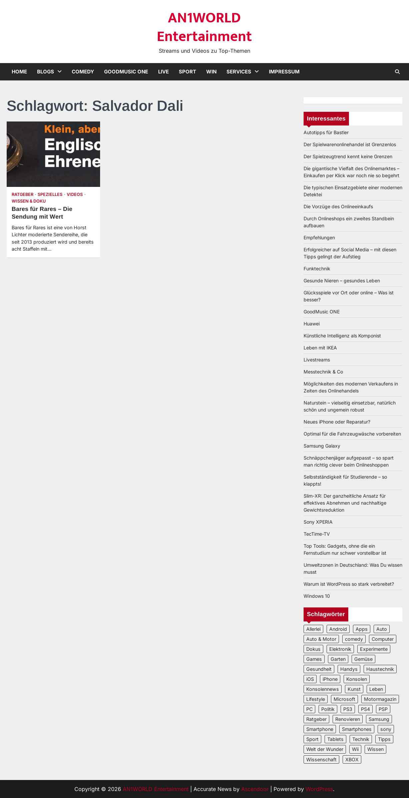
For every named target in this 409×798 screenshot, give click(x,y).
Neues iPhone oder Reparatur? (337, 422)
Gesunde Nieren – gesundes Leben (342, 280)
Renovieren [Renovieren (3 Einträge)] (347, 719)
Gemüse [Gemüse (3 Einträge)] (363, 659)
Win (211, 71)
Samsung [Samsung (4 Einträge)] (379, 719)
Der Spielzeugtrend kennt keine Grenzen (348, 156)
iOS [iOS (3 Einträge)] (310, 679)
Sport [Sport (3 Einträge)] (312, 739)
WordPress (319, 789)
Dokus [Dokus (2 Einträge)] (313, 649)
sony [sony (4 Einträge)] (385, 729)
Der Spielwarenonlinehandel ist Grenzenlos (350, 144)
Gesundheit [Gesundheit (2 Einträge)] (319, 669)
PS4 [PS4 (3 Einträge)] (365, 709)
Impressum (284, 71)
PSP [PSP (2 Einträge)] (383, 709)
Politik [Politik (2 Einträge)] (328, 709)
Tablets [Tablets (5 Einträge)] (335, 739)
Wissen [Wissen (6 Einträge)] (375, 749)
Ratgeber (22, 194)
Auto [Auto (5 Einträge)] (381, 629)
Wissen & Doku (29, 201)
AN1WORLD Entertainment (204, 27)
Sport (187, 71)
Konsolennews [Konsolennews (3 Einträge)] (322, 689)
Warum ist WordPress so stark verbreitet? (349, 584)
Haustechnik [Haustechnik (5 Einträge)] (380, 669)
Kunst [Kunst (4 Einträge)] (354, 689)
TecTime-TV (317, 534)
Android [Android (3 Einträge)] (338, 629)
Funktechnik (317, 268)
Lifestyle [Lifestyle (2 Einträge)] (315, 699)
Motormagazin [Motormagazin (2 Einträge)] (380, 699)
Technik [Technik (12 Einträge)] (360, 739)
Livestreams (317, 359)
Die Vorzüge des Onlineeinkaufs (338, 206)
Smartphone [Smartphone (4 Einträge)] (319, 729)
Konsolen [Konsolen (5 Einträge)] (356, 679)
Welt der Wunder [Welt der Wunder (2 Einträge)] (324, 749)
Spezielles (50, 194)
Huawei (312, 323)
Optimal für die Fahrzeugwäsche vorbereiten (352, 434)
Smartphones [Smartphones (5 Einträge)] (357, 729)
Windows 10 (317, 596)
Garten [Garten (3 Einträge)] (338, 659)
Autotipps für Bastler (326, 132)
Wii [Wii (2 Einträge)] (355, 749)
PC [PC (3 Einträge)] (309, 709)
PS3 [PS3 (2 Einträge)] (347, 709)
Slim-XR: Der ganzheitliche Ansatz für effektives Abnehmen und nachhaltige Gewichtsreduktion (345, 503)
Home (19, 71)
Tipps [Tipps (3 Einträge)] (384, 739)
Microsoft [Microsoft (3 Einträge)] (344, 699)
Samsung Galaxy (322, 446)
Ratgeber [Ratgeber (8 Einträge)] (316, 719)
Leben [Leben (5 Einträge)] (376, 689)
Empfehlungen (319, 237)
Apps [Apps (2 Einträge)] (362, 629)
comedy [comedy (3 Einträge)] (354, 639)
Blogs (45, 71)
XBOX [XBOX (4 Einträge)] (352, 759)
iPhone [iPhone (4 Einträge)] (330, 679)
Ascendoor (255, 789)
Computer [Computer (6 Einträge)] (383, 639)
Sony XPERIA (318, 522)
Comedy (83, 71)
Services (239, 71)
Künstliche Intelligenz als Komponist (342, 335)
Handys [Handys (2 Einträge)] (349, 669)
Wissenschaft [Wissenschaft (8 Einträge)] (321, 759)
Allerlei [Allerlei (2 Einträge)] (313, 629)
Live (163, 71)
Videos (75, 194)
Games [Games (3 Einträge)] (314, 659)
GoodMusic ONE (126, 71)
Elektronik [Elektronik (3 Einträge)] (340, 649)
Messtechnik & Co (323, 371)
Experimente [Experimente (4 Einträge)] (374, 649)
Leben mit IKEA (320, 347)
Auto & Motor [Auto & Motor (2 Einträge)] (321, 639)
